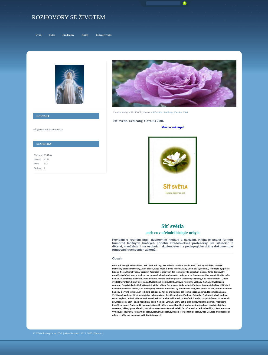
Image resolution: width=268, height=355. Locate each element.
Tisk (60, 333)
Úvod (116, 112)
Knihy (124, 112)
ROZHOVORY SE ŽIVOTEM (68, 17)
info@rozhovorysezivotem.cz (48, 129)
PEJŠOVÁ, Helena (140, 112)
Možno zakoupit (172, 127)
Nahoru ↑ (98, 333)
